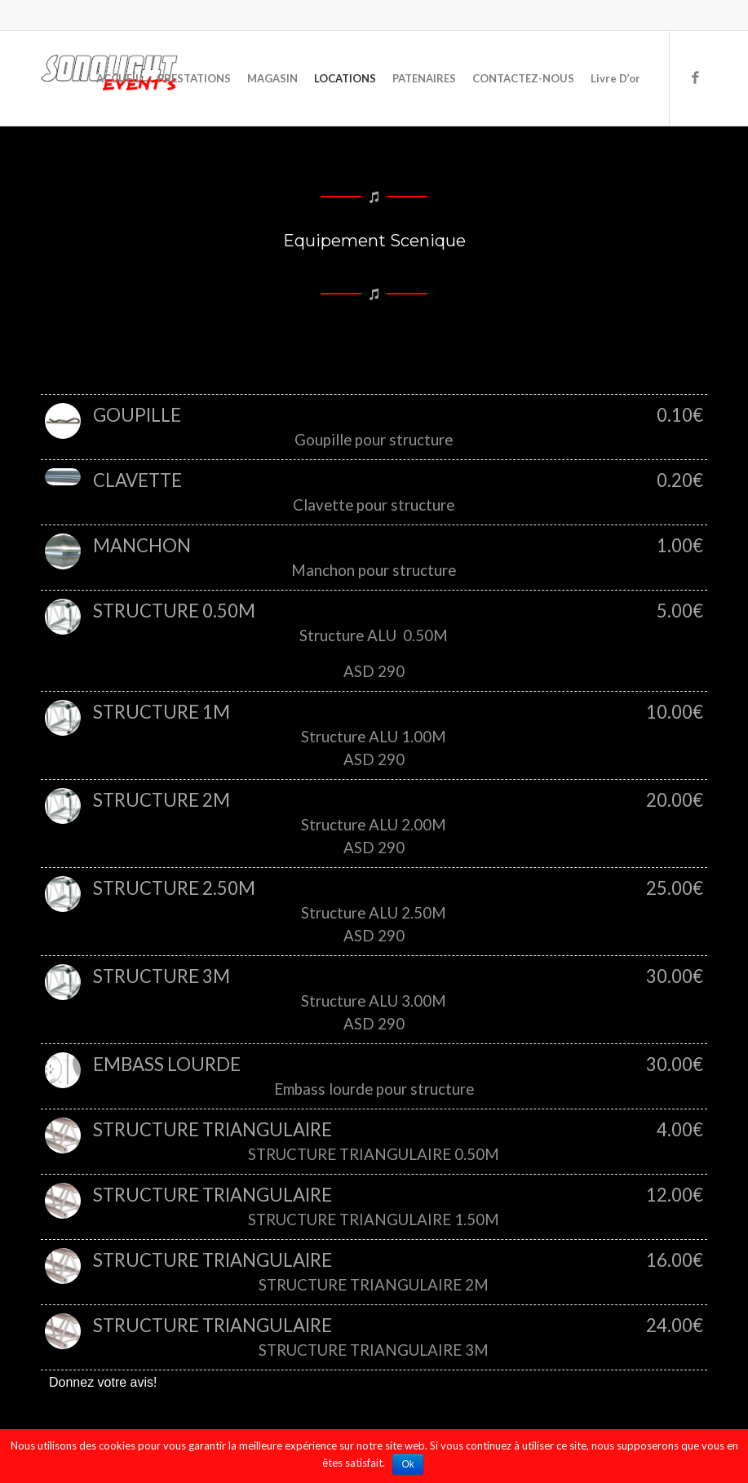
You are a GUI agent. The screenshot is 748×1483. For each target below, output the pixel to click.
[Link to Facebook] (695, 77)
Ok (408, 1464)
